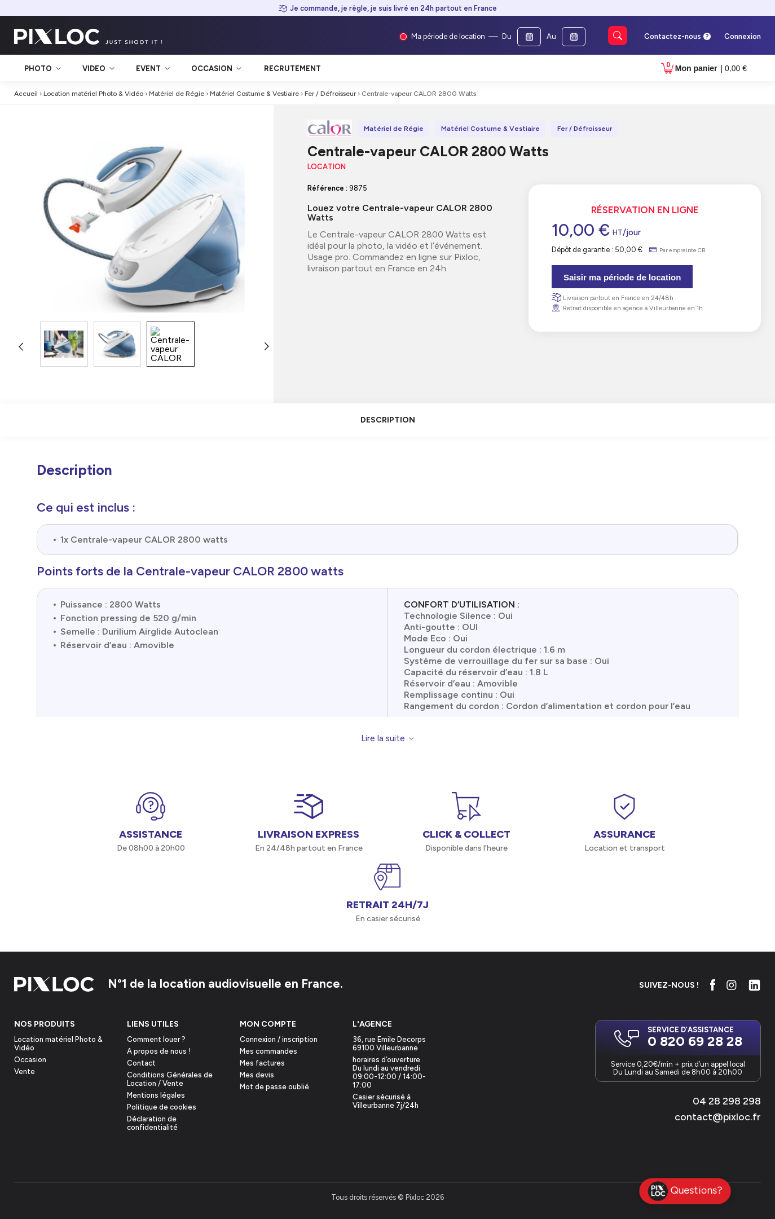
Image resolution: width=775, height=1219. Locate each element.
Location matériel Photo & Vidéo (93, 94)
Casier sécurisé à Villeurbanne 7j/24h (386, 1101)
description (387, 420)
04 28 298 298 (727, 1101)
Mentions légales (156, 1095)
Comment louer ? (156, 1039)
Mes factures (262, 1063)
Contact (141, 1063)
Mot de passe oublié (274, 1086)
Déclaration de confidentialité (152, 1123)
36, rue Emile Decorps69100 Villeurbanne (389, 1043)
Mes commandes (268, 1051)
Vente (24, 1071)
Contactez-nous (672, 36)
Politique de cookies (161, 1107)
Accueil (26, 94)
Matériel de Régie (176, 94)
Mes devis (257, 1075)
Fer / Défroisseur (330, 94)
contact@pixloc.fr (718, 1117)
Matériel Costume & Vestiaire (254, 94)
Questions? (685, 1191)
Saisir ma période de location (622, 277)
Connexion (742, 36)
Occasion (30, 1059)
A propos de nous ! (159, 1051)
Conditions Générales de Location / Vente (170, 1079)
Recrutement (292, 68)
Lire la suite (383, 738)
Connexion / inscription (279, 1039)
